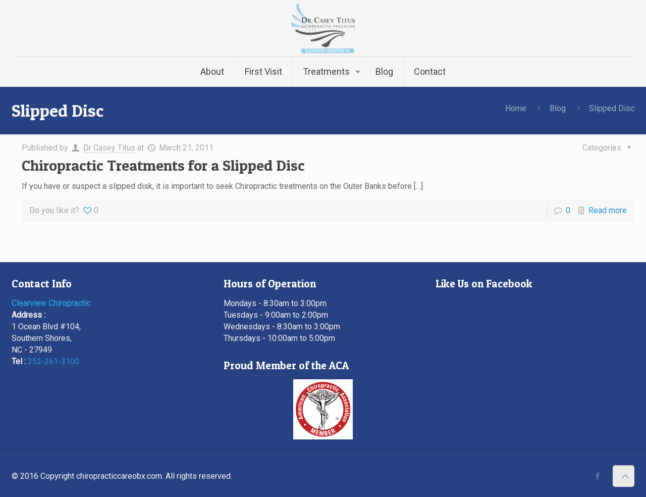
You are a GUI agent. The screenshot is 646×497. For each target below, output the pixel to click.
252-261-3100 (53, 361)
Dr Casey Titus (109, 148)
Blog (558, 108)
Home (515, 108)
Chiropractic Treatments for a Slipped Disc (163, 165)
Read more (607, 210)
